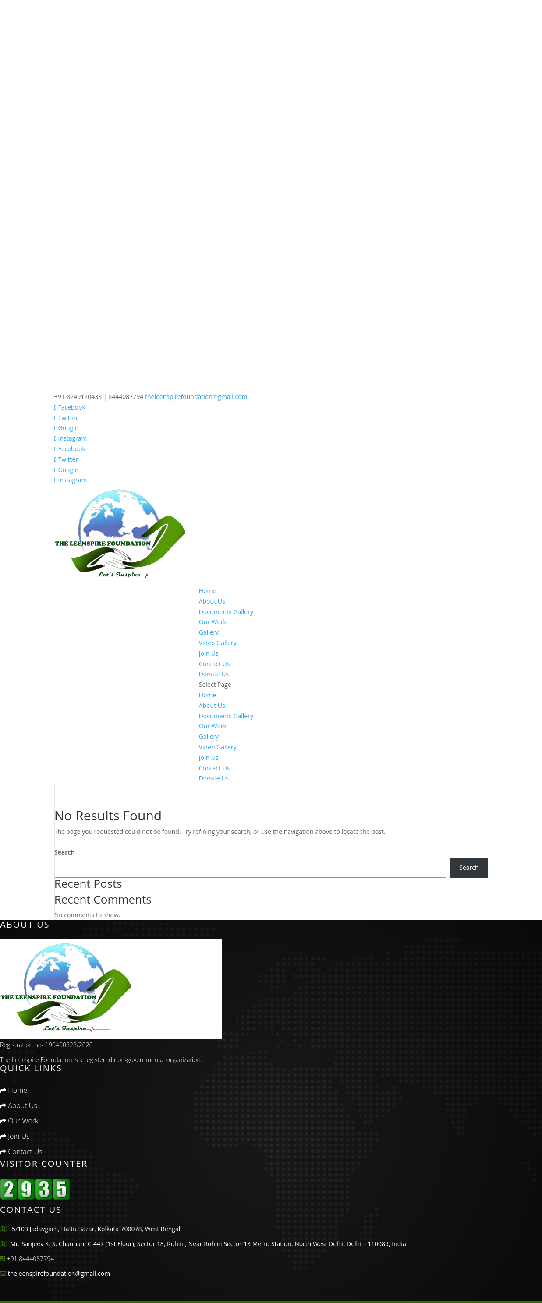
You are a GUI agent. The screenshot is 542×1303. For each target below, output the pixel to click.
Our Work (213, 622)
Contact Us (214, 664)
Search (64, 852)
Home (207, 590)
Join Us (209, 653)
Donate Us (214, 674)
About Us (212, 601)
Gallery (209, 632)
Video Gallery (218, 643)
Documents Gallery (226, 611)
